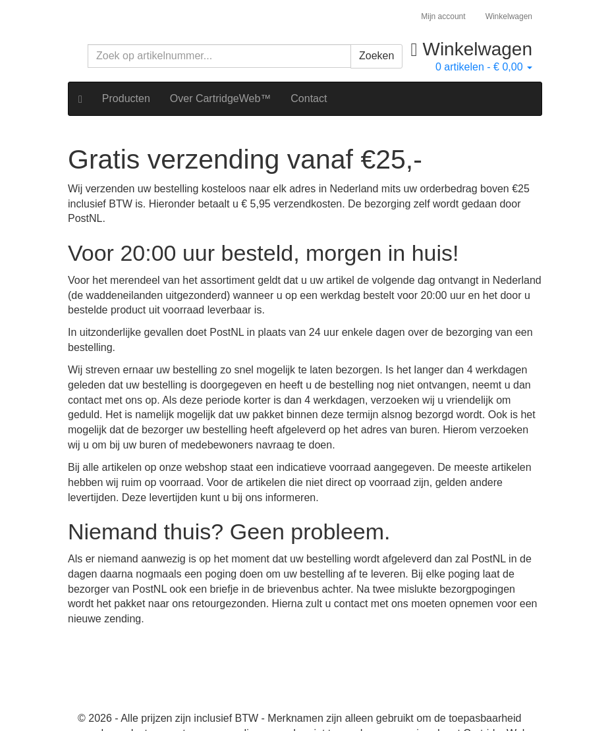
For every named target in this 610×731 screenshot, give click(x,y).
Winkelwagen (508, 16)
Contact (309, 98)
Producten (126, 98)
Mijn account (443, 16)
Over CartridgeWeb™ (220, 98)
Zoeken (376, 55)
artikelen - (483, 66)
